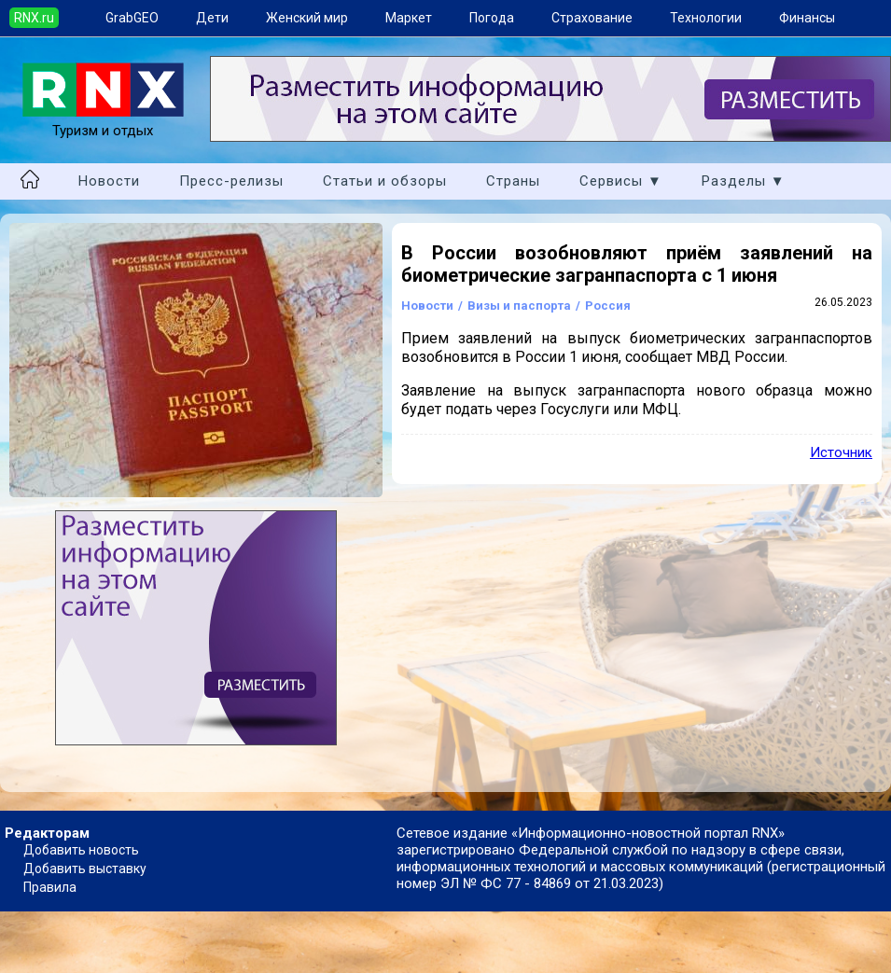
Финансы (807, 17)
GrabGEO (132, 17)
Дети (212, 17)
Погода (491, 17)
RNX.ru (34, 17)
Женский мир (307, 17)
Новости (109, 181)
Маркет (408, 17)
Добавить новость (81, 849)
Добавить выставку (84, 868)
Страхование (592, 17)
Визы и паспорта (519, 306)
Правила (50, 887)
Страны (513, 181)
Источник (841, 452)
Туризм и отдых (103, 122)
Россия (608, 306)
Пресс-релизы (231, 181)
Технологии (706, 17)
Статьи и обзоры (385, 181)
